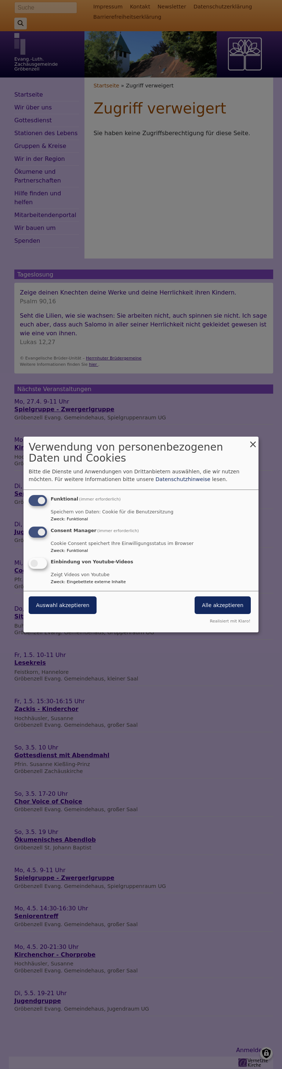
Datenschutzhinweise (183, 479)
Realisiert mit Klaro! (230, 621)
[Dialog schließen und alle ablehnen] (252, 441)
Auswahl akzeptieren (62, 605)
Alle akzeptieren (222, 605)
